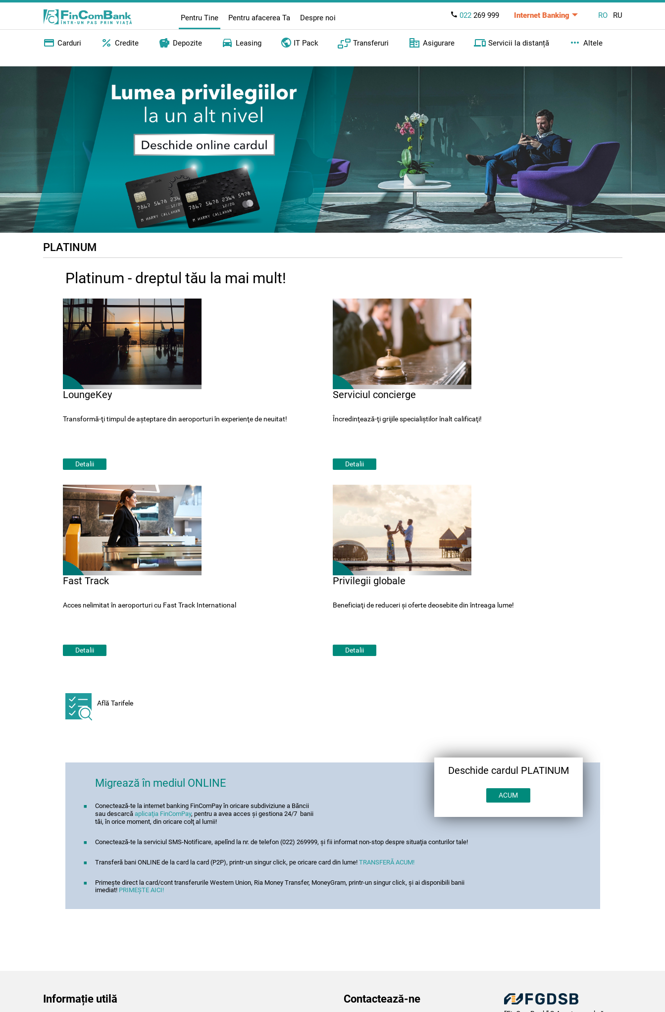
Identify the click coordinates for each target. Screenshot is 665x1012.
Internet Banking (541, 15)
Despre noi (318, 17)
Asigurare (432, 43)
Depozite (180, 43)
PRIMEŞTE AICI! (141, 890)
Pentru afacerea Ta (259, 17)
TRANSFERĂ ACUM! (386, 862)
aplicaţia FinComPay (163, 813)
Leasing (241, 43)
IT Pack (299, 42)
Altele (586, 43)
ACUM (508, 795)
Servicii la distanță (511, 43)
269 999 (474, 15)
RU (617, 15)
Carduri (62, 43)
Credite (120, 43)
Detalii (84, 464)
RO (603, 15)
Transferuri (363, 43)
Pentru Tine (199, 17)
